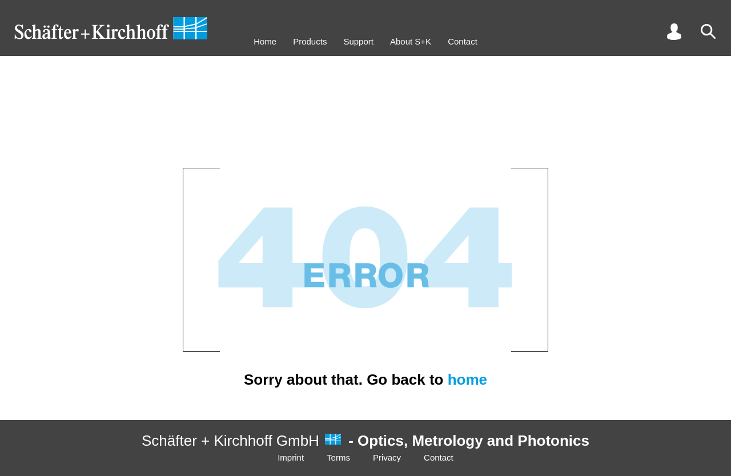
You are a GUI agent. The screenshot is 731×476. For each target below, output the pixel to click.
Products (310, 41)
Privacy (387, 457)
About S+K (410, 41)
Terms (338, 457)
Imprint (291, 457)
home (467, 379)
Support (358, 41)
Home (265, 41)
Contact (462, 41)
